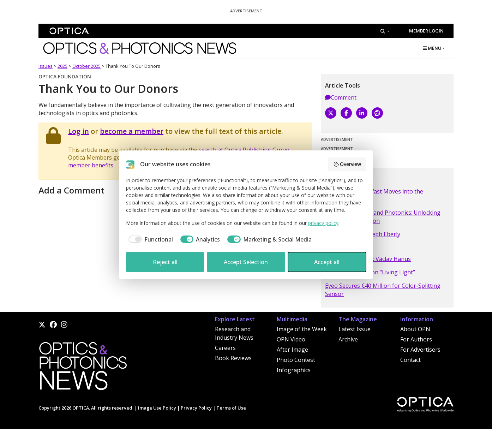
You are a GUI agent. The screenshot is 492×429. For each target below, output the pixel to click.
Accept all (327, 262)
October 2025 (86, 66)
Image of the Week (302, 329)
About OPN (415, 329)
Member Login (426, 31)
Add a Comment (71, 190)
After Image (292, 349)
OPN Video (291, 339)
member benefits (90, 165)
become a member (131, 131)
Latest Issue (354, 329)
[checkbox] (149, 239)
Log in (78, 131)
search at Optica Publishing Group (244, 150)
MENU (432, 48)
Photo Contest (296, 360)
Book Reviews (233, 358)
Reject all (165, 262)
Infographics (294, 370)
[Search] (385, 31)
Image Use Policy (157, 408)
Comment (340, 97)
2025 (62, 66)
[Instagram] (64, 324)
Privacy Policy (196, 408)
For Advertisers (420, 349)
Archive (348, 339)
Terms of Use (231, 408)
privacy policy (323, 223)
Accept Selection (246, 262)
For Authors (416, 339)
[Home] (82, 368)
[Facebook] (346, 113)
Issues (45, 66)
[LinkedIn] (361, 113)
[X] (330, 113)
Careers (225, 348)
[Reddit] (377, 113)
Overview (347, 164)
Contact (410, 360)
